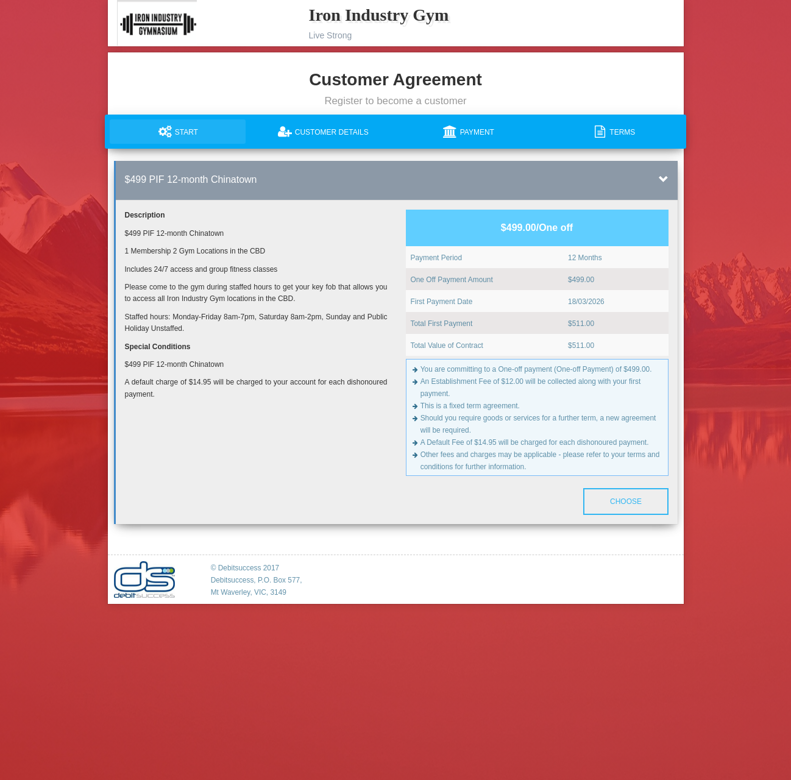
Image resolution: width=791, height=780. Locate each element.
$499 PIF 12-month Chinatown (191, 179)
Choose (625, 501)
